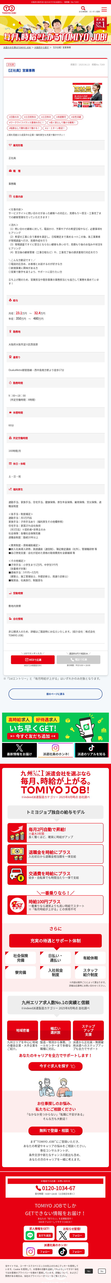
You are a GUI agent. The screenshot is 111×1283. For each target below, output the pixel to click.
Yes (88, 1271)
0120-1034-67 (55, 1188)
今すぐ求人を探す (54, 1066)
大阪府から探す (41, 47)
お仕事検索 (83, 11)
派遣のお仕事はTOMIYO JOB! (17, 47)
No (102, 1271)
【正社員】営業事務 (21, 70)
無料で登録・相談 (54, 1130)
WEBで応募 (33, 659)
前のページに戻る (55, 694)
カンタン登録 (94, 11)
